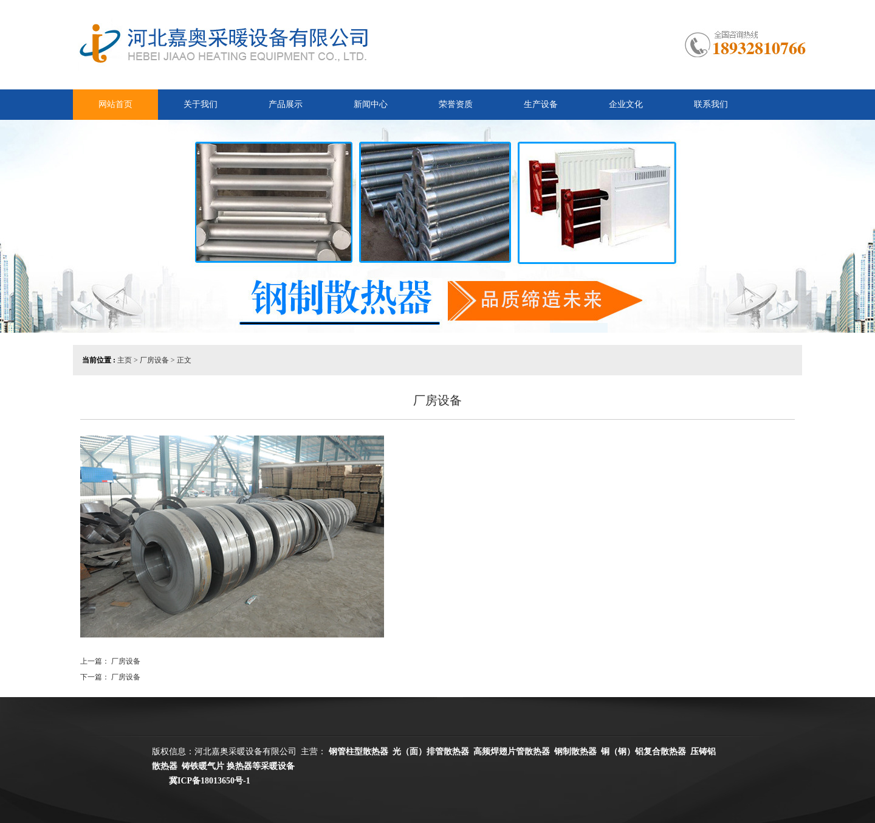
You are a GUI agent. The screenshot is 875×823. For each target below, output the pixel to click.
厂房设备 (125, 661)
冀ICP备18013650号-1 (203, 780)
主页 (124, 360)
